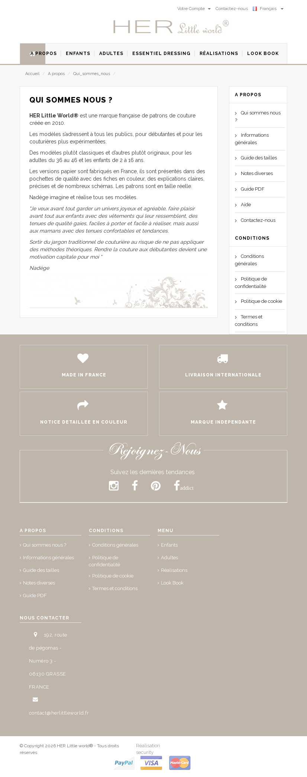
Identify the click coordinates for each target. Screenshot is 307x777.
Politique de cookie (261, 301)
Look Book (172, 583)
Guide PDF (253, 189)
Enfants (169, 545)
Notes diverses (257, 173)
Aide (246, 204)
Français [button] (268, 8)
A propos (56, 73)
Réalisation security (148, 749)
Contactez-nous (258, 220)
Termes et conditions (115, 588)
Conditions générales (115, 545)
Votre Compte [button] (194, 8)
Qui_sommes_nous (91, 73)
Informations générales (48, 557)
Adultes (169, 557)
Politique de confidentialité (104, 561)
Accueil (32, 73)
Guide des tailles (259, 158)
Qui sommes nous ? (44, 545)
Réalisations (174, 570)
